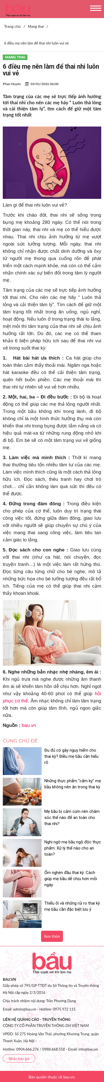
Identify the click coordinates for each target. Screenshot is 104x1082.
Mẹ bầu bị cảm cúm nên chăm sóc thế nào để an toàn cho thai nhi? (72, 817)
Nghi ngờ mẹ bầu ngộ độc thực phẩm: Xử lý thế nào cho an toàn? (72, 848)
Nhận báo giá (19, 1058)
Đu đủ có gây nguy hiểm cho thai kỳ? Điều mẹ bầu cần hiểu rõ (71, 756)
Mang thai (15, 57)
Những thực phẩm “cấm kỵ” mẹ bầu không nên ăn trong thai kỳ (72, 783)
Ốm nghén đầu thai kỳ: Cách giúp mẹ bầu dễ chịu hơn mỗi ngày (70, 878)
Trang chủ (12, 26)
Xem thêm (52, 936)
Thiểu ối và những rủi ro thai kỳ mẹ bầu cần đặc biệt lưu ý (72, 906)
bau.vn (29, 725)
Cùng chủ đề (20, 741)
